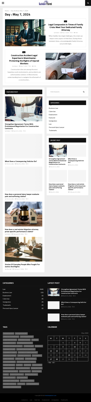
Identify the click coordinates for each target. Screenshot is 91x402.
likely (6, 374)
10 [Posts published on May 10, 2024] (75, 347)
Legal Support (25, 371)
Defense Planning (9, 355)
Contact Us (24, 400)
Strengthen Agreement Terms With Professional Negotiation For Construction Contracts (22, 126)
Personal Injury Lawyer (56, 127)
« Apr (49, 362)
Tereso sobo (10, 164)
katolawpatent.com (50, 395)
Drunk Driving (30, 358)
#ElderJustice (8, 333)
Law (65, 21)
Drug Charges (8, 358)
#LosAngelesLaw (21, 333)
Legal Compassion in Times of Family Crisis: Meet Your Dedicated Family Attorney (65, 27)
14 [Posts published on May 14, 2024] (57, 351)
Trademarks (53, 130)
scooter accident (27, 380)
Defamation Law (9, 349)
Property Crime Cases (11, 380)
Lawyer (19, 365)
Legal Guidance (9, 368)
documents (37, 355)
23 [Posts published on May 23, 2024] (69, 355)
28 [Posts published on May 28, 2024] (57, 359)
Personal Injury (9, 377)
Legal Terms (36, 371)
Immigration (53, 121)
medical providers (17, 374)
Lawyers (27, 365)
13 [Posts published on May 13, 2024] (51, 351)
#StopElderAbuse (26, 336)
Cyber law (52, 111)
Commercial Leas (9, 343)
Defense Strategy (24, 355)
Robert (57, 32)
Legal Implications (23, 368)
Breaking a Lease (24, 339)
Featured (52, 118)
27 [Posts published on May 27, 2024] (51, 359)
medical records (31, 374)
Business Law (53, 108)
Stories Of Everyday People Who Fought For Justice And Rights (22, 265)
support (21, 384)
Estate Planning (9, 361)
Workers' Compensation (12, 387)
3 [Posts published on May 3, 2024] (74, 343)
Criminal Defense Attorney (12, 346)
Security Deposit (9, 384)
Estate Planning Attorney (26, 361)
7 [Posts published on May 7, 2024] (56, 347)
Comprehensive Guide (25, 343)
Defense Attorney (10, 352)
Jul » (53, 362)
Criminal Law (29, 346)
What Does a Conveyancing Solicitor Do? (21, 161)
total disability (32, 384)
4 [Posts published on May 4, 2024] (80, 343)
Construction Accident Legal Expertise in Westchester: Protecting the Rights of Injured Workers (24, 59)
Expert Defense (9, 365)
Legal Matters (36, 368)
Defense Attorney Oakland (28, 352)
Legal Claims (37, 365)
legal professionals (10, 371)
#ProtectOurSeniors (11, 336)
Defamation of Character (26, 349)
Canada (35, 339)
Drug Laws (19, 358)
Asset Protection (10, 339)
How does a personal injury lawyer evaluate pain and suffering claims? (22, 195)
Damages (39, 346)
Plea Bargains (22, 377)
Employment (53, 114)
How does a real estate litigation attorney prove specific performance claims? (21, 230)
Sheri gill (9, 269)
